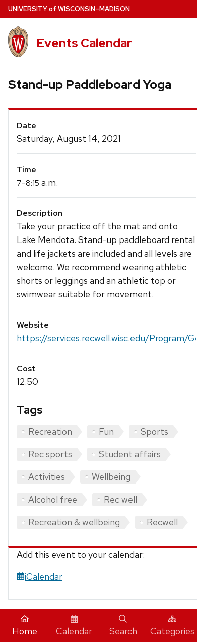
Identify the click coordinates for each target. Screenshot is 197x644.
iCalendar (39, 576)
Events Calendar (84, 43)
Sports (154, 431)
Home (24, 626)
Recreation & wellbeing (74, 522)
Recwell (162, 522)
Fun (106, 431)
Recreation (50, 431)
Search (123, 626)
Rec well (120, 499)
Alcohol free (52, 499)
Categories (172, 626)
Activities (46, 476)
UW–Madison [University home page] (69, 9)
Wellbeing (111, 476)
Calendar (74, 626)
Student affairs (130, 454)
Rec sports (50, 454)
